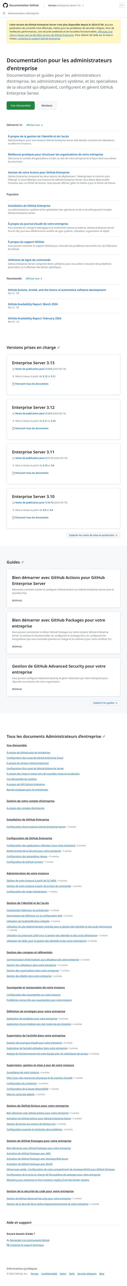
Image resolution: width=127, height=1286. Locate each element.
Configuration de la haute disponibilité (33, 1089)
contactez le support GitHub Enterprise (39, 38)
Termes (35, 1273)
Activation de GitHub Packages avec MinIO (30, 1164)
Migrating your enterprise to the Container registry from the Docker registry (48, 1179)
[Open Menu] (121, 5)
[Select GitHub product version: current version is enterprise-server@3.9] (66, 5)
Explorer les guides (105, 702)
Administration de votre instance (28, 873)
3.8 (51, 510)
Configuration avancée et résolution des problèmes (40, 1129)
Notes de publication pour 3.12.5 (33, 413)
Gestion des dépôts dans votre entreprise (34, 976)
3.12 (45, 376)
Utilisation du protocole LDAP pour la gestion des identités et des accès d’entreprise (57, 935)
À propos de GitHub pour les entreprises (28, 752)
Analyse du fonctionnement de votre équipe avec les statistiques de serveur (53, 1054)
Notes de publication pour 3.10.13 (34, 502)
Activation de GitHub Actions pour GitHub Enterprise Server (44, 1118)
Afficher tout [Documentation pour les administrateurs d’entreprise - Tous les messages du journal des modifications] (34, 278)
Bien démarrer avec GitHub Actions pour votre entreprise (43, 1113)
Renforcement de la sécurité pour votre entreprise (39, 851)
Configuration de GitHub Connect (30, 862)
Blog (101, 1273)
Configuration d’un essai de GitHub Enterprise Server (35, 768)
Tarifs (72, 1273)
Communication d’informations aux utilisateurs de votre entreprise (48, 959)
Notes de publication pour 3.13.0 (33, 368)
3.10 (53, 420)
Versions (47, 105)
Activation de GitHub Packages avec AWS (29, 1153)
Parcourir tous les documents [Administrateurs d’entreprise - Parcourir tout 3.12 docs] (31, 428)
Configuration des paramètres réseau (33, 856)
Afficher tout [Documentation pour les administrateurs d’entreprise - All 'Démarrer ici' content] (34, 125)
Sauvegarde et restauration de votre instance (36, 987)
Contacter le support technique (25, 1245)
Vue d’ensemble (21, 105)
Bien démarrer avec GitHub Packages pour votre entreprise (39, 1148)
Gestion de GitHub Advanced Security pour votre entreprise (44, 1198)
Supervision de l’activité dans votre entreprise (36, 1035)
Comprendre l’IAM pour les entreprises (33, 910)
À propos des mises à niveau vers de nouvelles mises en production (43, 773)
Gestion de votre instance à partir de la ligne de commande (44, 886)
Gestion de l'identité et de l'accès (28, 903)
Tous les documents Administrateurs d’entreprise (56, 736)
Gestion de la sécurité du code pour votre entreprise (40, 1191)
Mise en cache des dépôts (26, 1094)
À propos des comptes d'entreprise (25, 808)
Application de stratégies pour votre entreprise (37, 1018)
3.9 (52, 465)
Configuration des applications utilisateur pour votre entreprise (46, 845)
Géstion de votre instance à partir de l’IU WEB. (37, 880)
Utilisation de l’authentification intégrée (33, 921)
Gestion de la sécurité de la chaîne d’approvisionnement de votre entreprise (53, 1204)
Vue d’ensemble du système (22, 779)
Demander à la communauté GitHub (28, 1240)
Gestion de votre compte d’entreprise (30, 801)
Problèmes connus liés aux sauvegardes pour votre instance (39, 1000)
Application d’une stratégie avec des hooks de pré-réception (44, 1024)
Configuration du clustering (27, 1083)
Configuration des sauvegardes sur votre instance (34, 994)
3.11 (53, 376)
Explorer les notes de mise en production (93, 535)
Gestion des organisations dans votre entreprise (38, 970)
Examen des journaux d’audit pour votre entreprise (40, 1043)
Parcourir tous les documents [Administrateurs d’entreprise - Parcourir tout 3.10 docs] (31, 517)
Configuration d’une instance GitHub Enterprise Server (41, 827)
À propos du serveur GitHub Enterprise (28, 763)
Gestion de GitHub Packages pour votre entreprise (39, 1141)
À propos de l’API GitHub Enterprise (26, 784)
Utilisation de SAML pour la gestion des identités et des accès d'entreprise (52, 941)
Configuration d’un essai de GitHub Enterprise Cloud (35, 757)
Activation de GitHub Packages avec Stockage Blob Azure (37, 1158)
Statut (63, 1273)
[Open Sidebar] (4, 13)
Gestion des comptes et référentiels (29, 952)
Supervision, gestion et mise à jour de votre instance (40, 1065)
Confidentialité (49, 1273)
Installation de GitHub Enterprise (28, 819)
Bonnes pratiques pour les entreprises (27, 789)
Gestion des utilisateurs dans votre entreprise (37, 965)
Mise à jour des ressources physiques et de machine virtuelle (45, 1078)
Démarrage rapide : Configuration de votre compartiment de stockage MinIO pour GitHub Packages (61, 1169)
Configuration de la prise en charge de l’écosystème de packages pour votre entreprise (54, 1174)
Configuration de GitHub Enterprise (29, 838)
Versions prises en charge (33, 347)
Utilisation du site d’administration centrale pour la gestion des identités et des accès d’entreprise (59, 928)
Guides (15, 562)
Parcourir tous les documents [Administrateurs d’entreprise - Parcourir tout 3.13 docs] (31, 383)
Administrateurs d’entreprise (23, 13)
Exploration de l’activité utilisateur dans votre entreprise (42, 1048)
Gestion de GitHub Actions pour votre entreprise (38, 1106)
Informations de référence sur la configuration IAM (40, 916)
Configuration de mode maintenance (32, 891)
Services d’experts (87, 1273)
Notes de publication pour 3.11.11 (34, 458)
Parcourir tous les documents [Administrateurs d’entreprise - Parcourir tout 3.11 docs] (31, 472)
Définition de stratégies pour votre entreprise (36, 1011)
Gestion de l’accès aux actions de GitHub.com (36, 1124)
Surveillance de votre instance (28, 1072)
